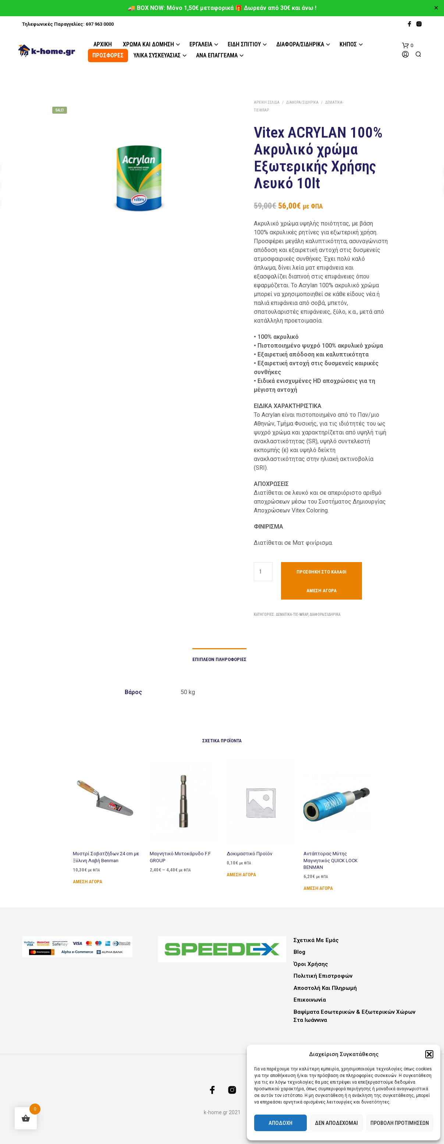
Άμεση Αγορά (321, 590)
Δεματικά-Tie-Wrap (292, 614)
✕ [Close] (436, 8)
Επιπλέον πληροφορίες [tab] (219, 659)
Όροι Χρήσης (311, 964)
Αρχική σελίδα (267, 102)
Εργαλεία (200, 44)
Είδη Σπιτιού (244, 44)
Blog (299, 952)
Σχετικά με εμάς (316, 940)
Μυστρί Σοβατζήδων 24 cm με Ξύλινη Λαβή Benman (106, 857)
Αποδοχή (280, 1123)
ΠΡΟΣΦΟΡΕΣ (108, 55)
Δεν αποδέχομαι (336, 1123)
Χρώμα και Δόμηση (148, 44)
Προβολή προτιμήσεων (399, 1123)
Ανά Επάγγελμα (217, 55)
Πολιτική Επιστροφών (323, 976)
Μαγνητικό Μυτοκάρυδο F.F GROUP (181, 855)
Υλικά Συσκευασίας (157, 55)
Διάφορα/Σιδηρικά (300, 44)
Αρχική (102, 44)
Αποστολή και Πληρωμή (325, 988)
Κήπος (348, 44)
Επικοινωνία (310, 999)
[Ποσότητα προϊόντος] (263, 571)
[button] (429, 1054)
